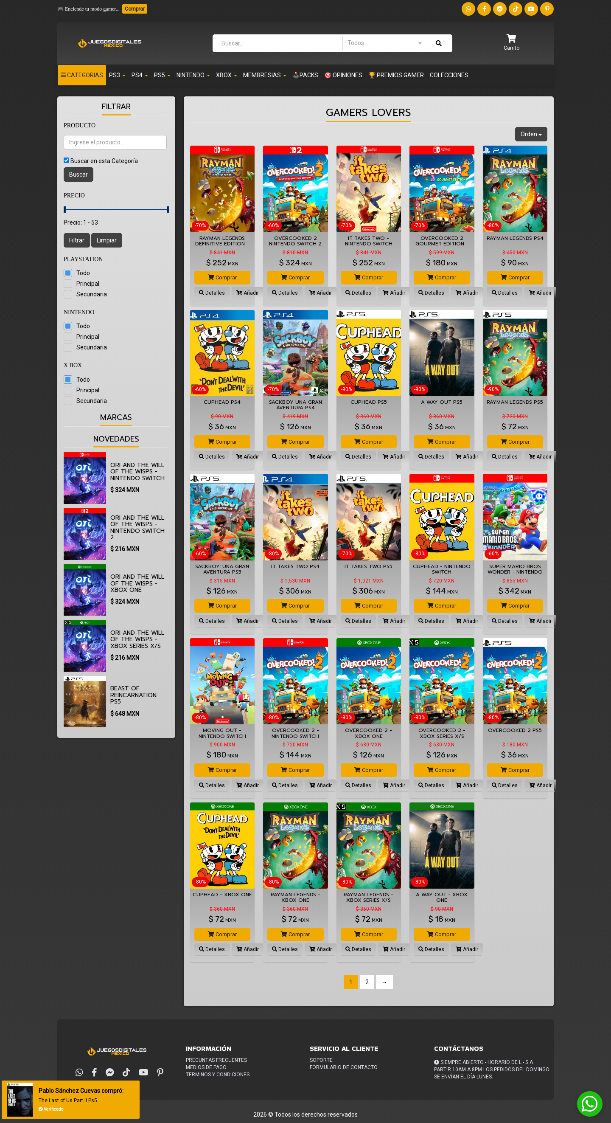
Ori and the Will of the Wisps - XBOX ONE (137, 583)
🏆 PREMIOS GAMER (396, 75)
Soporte (321, 1060)
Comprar (135, 9)
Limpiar (107, 240)
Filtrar (76, 240)
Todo (83, 273)
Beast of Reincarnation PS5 (133, 695)
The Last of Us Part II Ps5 (69, 1100)
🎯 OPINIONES (343, 75)
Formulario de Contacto (344, 1067)
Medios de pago (206, 1067)
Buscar (78, 174)
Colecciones (449, 75)
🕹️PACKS (305, 75)
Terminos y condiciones (217, 1075)
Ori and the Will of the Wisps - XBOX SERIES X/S (137, 639)
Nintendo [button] (193, 75)
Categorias (82, 75)
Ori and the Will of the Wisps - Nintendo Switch (137, 472)
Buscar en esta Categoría (104, 161)
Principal (87, 283)
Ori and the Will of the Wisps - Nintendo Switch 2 (137, 527)
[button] (512, 43)
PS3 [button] (117, 75)
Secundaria (91, 294)
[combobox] (384, 43)
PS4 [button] (140, 75)
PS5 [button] (162, 75)
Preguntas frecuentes (216, 1060)
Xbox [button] (226, 75)
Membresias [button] (264, 75)
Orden (531, 134)
